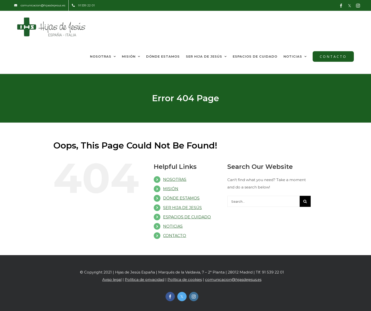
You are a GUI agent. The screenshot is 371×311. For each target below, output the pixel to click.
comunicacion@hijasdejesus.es (233, 279)
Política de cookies (184, 279)
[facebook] (170, 296)
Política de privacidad (144, 279)
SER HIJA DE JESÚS (182, 207)
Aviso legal (112, 279)
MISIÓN (170, 189)
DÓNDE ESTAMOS (181, 198)
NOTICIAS (173, 226)
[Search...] (263, 201)
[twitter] (182, 296)
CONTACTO (174, 235)
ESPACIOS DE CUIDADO (187, 217)
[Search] (305, 201)
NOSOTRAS (174, 179)
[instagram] (193, 296)
